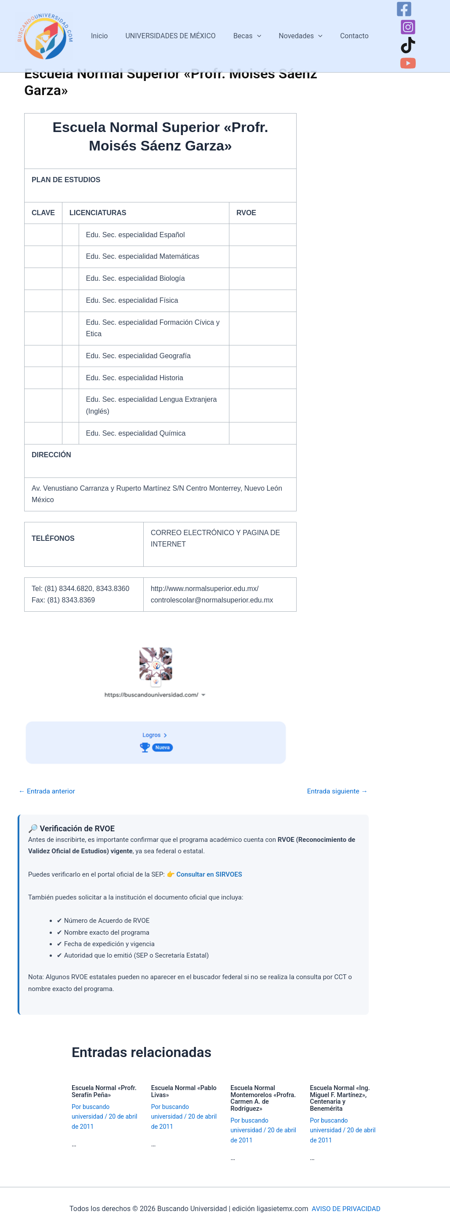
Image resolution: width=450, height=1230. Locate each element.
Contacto (342, 30)
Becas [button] (242, 31)
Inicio (101, 30)
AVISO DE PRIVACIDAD (346, 1208)
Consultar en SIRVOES (209, 874)
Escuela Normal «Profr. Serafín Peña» (105, 1091)
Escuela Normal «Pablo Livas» (185, 1091)
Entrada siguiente (336, 791)
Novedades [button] (292, 31)
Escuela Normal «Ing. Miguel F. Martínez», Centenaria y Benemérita (341, 1098)
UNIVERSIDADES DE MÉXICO (169, 30)
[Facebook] (390, 22)
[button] (252, 31)
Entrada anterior (47, 791)
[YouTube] (420, 40)
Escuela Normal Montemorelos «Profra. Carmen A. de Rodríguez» (265, 1098)
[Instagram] (416, 22)
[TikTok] (394, 40)
